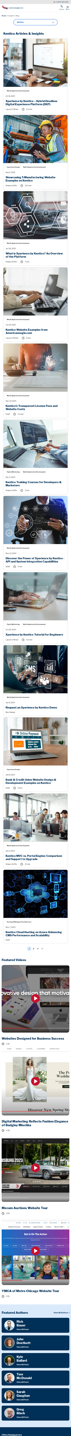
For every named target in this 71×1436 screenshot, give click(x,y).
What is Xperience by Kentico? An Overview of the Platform (28, 192)
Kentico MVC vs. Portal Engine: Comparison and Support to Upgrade (31, 795)
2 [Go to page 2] (33, 949)
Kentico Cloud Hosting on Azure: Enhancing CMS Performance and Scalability (31, 872)
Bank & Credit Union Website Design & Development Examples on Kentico (34, 719)
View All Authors (61, 1313)
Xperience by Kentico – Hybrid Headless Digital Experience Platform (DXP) (34, 40)
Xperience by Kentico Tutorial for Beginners (22, 573)
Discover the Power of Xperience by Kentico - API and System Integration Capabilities (34, 498)
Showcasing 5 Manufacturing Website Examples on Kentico (28, 116)
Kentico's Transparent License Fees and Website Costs (26, 345)
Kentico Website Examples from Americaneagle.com (25, 269)
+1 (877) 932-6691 (62, 2)
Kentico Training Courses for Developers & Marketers (26, 421)
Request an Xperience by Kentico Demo (20, 646)
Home (4, 16)
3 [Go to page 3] (37, 949)
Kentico (20, 22)
